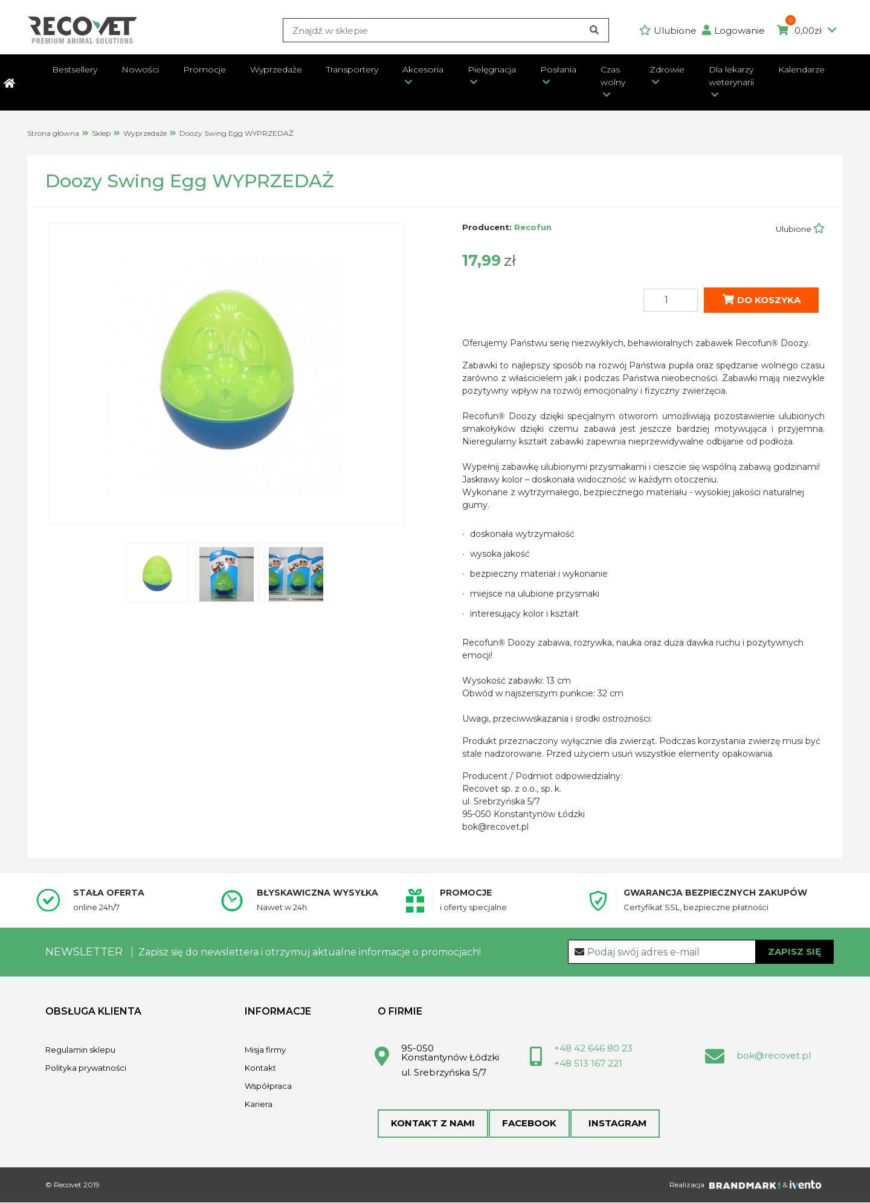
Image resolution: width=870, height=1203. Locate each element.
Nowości (140, 69)
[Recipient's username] (701, 951)
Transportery (352, 69)
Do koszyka (762, 299)
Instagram (613, 1123)
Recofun (533, 227)
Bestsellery (74, 69)
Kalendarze (801, 69)
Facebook (528, 1123)
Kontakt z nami (433, 1123)
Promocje (204, 69)
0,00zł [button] (807, 30)
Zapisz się (794, 951)
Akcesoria (422, 69)
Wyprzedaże (276, 69)
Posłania (558, 69)
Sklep (101, 133)
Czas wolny (613, 76)
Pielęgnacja (492, 69)
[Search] (445, 30)
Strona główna (53, 133)
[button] (736, 30)
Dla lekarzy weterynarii (731, 76)
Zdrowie (667, 69)
